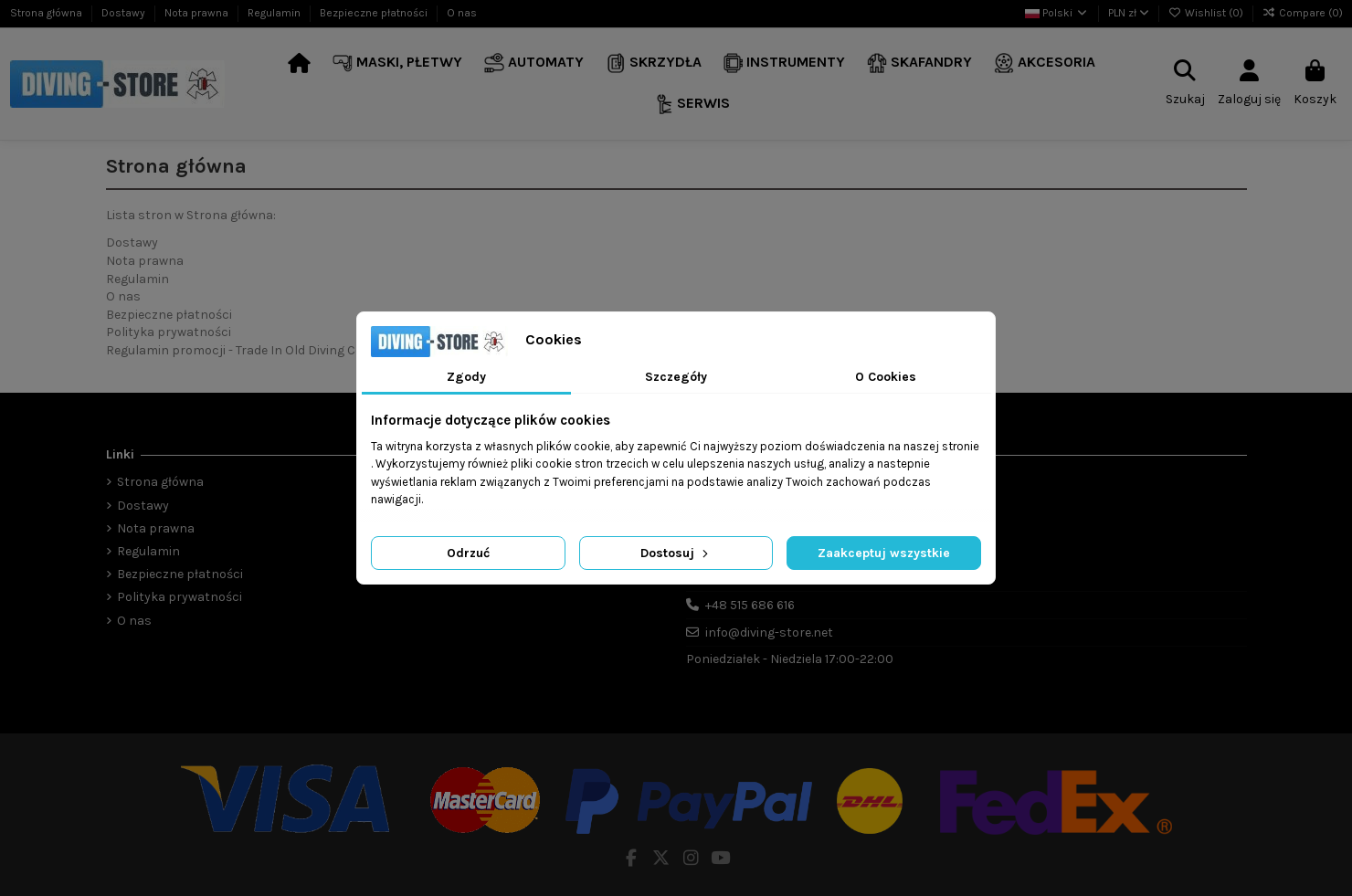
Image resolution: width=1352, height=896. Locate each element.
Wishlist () (1207, 12)
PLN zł (1128, 12)
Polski (1057, 12)
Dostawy (124, 12)
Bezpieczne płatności (375, 12)
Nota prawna (197, 12)
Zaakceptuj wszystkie (884, 553)
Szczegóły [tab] (676, 377)
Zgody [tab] (466, 377)
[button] (397, 63)
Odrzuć (468, 553)
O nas (462, 12)
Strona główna (47, 12)
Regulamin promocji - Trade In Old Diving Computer (256, 350)
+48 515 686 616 (750, 605)
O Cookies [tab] (885, 377)
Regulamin (275, 12)
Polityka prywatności (168, 332)
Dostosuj (676, 553)
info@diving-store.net (769, 632)
